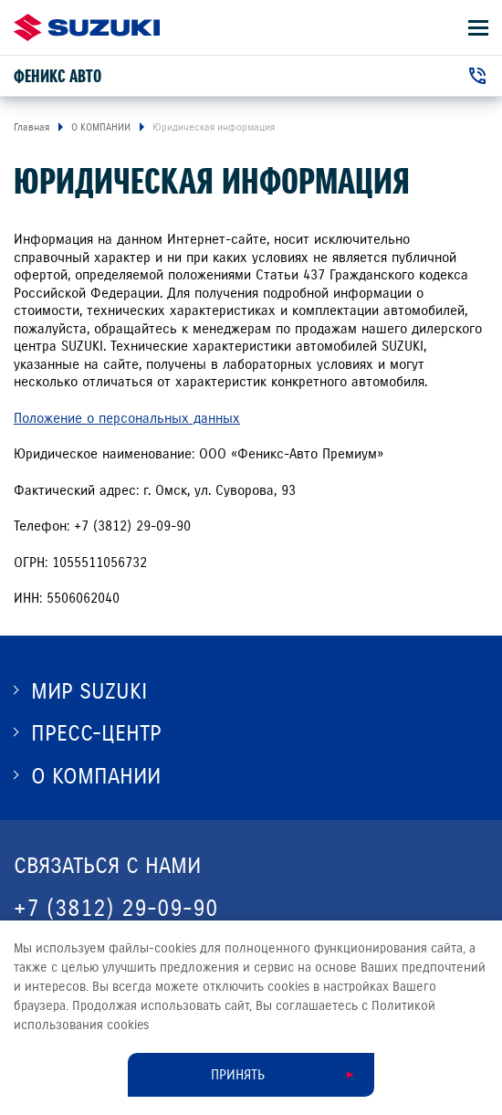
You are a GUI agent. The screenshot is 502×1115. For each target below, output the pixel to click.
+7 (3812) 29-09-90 (116, 908)
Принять (238, 1075)
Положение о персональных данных (127, 418)
